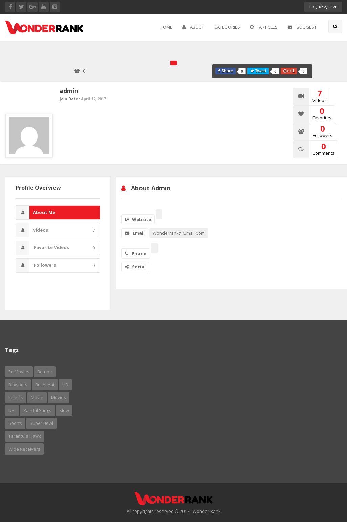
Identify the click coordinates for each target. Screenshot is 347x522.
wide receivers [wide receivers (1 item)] (24, 449)
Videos (55, 230)
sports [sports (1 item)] (15, 423)
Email (135, 233)
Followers (55, 265)
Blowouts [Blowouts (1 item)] (17, 385)
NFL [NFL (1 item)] (12, 410)
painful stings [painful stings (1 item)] (37, 410)
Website (138, 219)
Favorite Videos (55, 248)
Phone (135, 253)
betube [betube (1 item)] (44, 372)
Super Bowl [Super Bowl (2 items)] (41, 423)
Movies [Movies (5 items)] (58, 397)
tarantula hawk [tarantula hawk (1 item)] (24, 436)
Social (135, 267)
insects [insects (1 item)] (15, 397)
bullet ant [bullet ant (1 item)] (45, 385)
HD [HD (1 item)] (65, 385)
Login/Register (323, 6)
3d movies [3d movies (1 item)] (18, 372)
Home (166, 27)
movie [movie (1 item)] (37, 397)
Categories (227, 27)
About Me (35, 212)
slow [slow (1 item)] (64, 410)
